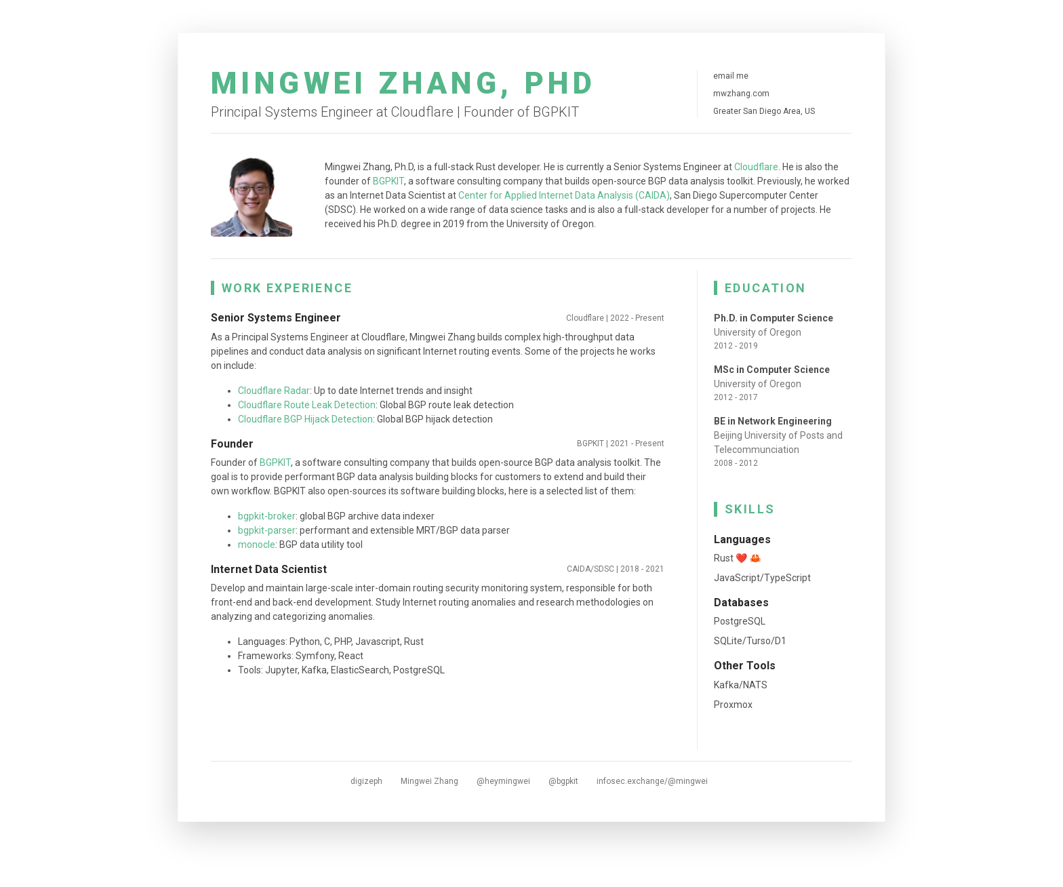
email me (730, 76)
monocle (256, 544)
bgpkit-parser (267, 530)
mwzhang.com (741, 93)
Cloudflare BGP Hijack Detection (305, 419)
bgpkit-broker (267, 516)
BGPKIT (388, 181)
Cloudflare (756, 166)
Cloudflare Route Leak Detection (307, 404)
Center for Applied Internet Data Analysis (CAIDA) (564, 195)
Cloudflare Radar (274, 390)
